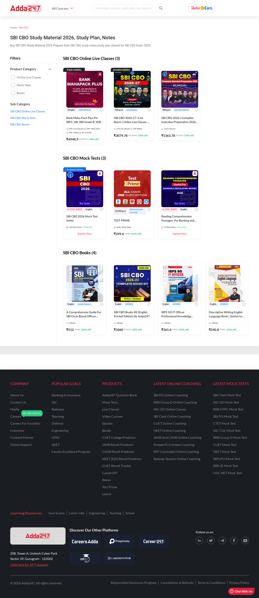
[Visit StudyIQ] (85, 558)
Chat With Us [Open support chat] (241, 591)
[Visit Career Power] (119, 558)
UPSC (56, 437)
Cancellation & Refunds (177, 582)
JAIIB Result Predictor (117, 445)
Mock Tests (24, 85)
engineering (60, 430)
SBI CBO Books (19, 124)
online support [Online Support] (21, 445)
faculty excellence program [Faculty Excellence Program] (71, 451)
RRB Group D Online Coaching (175, 402)
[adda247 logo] (38, 536)
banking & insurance (66, 395)
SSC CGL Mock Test (227, 430)
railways (58, 409)
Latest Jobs (77, 513)
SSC (54, 402)
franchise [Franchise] (17, 430)
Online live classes (29, 77)
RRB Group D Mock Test (230, 437)
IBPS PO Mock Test (226, 459)
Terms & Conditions (211, 582)
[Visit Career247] (153, 541)
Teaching (115, 513)
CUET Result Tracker (116, 466)
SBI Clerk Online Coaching (172, 416)
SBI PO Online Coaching (171, 395)
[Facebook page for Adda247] (234, 540)
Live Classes (110, 409)
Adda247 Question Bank (119, 395)
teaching (58, 416)
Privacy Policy (239, 582)
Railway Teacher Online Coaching (177, 459)
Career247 (109, 473)
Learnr (106, 494)
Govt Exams (56, 513)
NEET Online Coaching (170, 430)
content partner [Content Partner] (22, 437)
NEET (56, 445)
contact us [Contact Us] (18, 402)
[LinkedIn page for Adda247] (199, 540)
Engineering (97, 513)
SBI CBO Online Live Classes (27, 111)
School (130, 513)
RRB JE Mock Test (225, 466)
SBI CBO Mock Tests (23, 118)
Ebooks (107, 423)
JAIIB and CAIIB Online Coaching (177, 437)
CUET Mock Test (224, 445)
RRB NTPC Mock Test (228, 409)
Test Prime (109, 487)
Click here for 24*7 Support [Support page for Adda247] (29, 564)
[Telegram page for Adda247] (222, 540)
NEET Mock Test (224, 451)
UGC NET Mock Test (227, 473)
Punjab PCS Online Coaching (174, 445)
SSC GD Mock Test (226, 402)
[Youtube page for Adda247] (245, 540)
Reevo (106, 480)
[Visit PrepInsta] (119, 541)
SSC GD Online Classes (170, 409)
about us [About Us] (17, 395)
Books (21, 93)
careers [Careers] (15, 416)
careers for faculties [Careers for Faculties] (25, 423)
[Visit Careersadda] (85, 541)
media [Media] (14, 409)
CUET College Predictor (119, 437)
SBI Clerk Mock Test (227, 395)
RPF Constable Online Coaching (176, 451)
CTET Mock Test (224, 423)
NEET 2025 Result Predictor (122, 459)
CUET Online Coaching (170, 423)
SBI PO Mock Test (225, 416)
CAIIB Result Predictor (118, 451)
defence (57, 423)
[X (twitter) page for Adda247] (211, 540)
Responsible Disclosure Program (133, 582)
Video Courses (112, 416)
